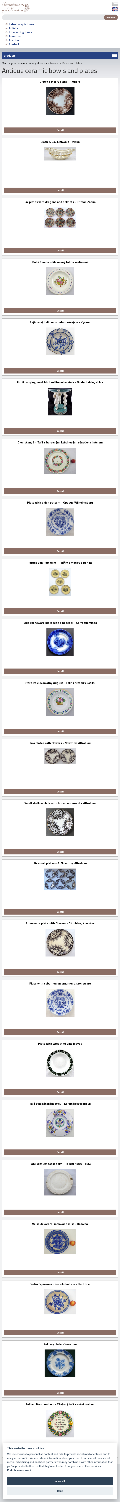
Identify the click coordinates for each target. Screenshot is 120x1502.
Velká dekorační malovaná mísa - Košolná (60, 1224)
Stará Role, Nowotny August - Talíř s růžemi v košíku (60, 683)
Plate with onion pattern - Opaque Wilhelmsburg (60, 503)
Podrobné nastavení (19, 1470)
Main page (7, 63)
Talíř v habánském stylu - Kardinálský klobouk (60, 1104)
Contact (12, 44)
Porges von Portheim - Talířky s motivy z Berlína (60, 563)
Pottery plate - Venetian (60, 1344)
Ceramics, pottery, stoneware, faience (38, 63)
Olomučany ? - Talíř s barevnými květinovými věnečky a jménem (60, 443)
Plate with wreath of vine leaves (60, 1044)
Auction (12, 40)
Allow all (60, 1481)
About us (13, 36)
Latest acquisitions (20, 24)
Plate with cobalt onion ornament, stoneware (60, 984)
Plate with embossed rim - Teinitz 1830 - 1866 (60, 1164)
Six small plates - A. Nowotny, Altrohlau (60, 863)
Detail (60, 130)
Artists (12, 28)
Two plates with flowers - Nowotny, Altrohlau (60, 743)
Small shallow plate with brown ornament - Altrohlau (60, 803)
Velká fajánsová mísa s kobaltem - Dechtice (60, 1284)
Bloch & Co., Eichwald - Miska (60, 142)
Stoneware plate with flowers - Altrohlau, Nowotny (60, 924)
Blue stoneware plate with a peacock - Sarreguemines (60, 623)
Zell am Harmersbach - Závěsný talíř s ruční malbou (60, 1404)
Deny (60, 1490)
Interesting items (19, 32)
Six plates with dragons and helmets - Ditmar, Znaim (60, 202)
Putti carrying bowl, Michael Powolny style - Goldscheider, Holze (60, 382)
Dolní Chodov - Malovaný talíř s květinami (60, 262)
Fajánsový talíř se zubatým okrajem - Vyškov (60, 322)
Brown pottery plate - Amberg (60, 82)
